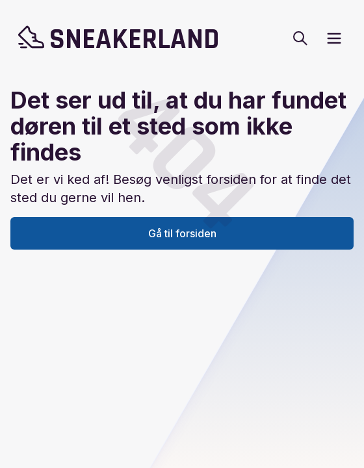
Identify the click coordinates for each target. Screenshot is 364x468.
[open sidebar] (334, 38)
